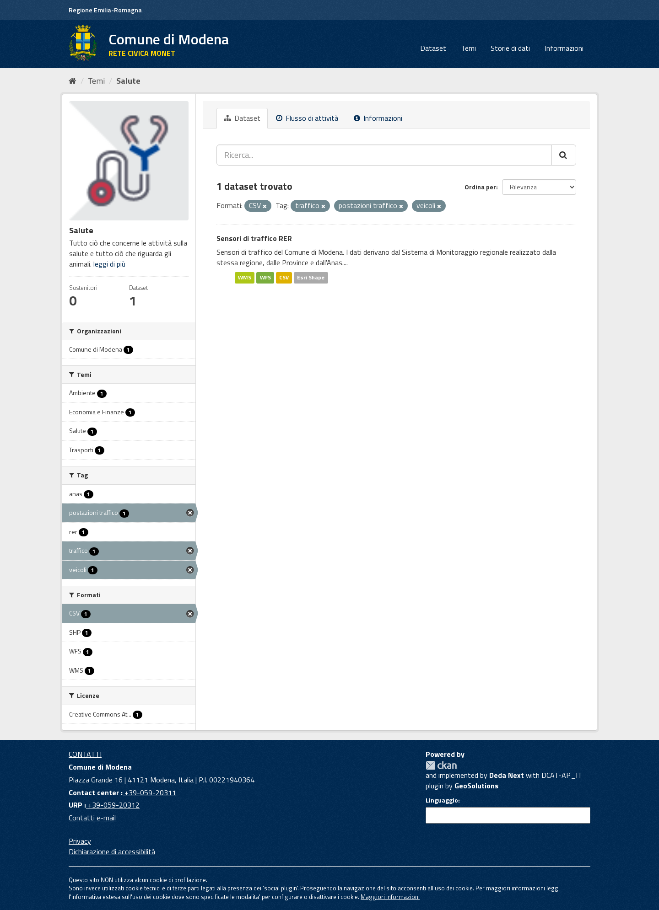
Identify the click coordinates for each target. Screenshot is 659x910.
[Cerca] (563, 155)
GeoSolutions (476, 785)
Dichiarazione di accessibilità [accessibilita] (112, 851)
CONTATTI (85, 754)
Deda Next (506, 775)
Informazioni (564, 48)
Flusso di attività (307, 117)
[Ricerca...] (384, 155)
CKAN (441, 765)
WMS (244, 277)
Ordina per (480, 187)
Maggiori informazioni (390, 896)
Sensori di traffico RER (254, 238)
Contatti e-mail (92, 817)
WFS (265, 277)
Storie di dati (510, 48)
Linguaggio (442, 800)
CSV (284, 277)
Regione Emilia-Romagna (105, 10)
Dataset (433, 48)
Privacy (80, 840)
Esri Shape (310, 277)
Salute (128, 81)
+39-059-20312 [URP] (113, 804)
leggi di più (109, 263)
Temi (468, 48)
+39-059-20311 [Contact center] (149, 792)
